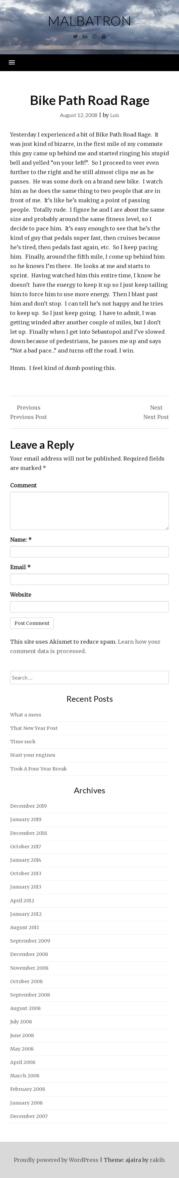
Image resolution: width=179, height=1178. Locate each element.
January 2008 (26, 1103)
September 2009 (30, 941)
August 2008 (25, 1008)
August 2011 (24, 927)
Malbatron (90, 21)
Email (20, 567)
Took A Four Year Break (38, 769)
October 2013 (25, 873)
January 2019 (25, 819)
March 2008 (24, 1076)
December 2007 (29, 1116)
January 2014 (25, 860)
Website (20, 594)
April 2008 (22, 1062)
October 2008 (26, 981)
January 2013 (25, 887)
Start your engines (32, 755)
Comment (23, 485)
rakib (157, 1160)
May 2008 (22, 1049)
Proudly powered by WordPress (56, 1160)
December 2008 (29, 954)
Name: (21, 539)
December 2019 (28, 806)
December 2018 (28, 833)
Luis (114, 115)
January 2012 (26, 914)
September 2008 (30, 995)
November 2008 (29, 968)
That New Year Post (34, 728)
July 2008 (21, 1022)
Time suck (23, 742)
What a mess (25, 715)
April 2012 (22, 901)
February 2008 (27, 1089)
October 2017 (25, 847)
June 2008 (22, 1035)
